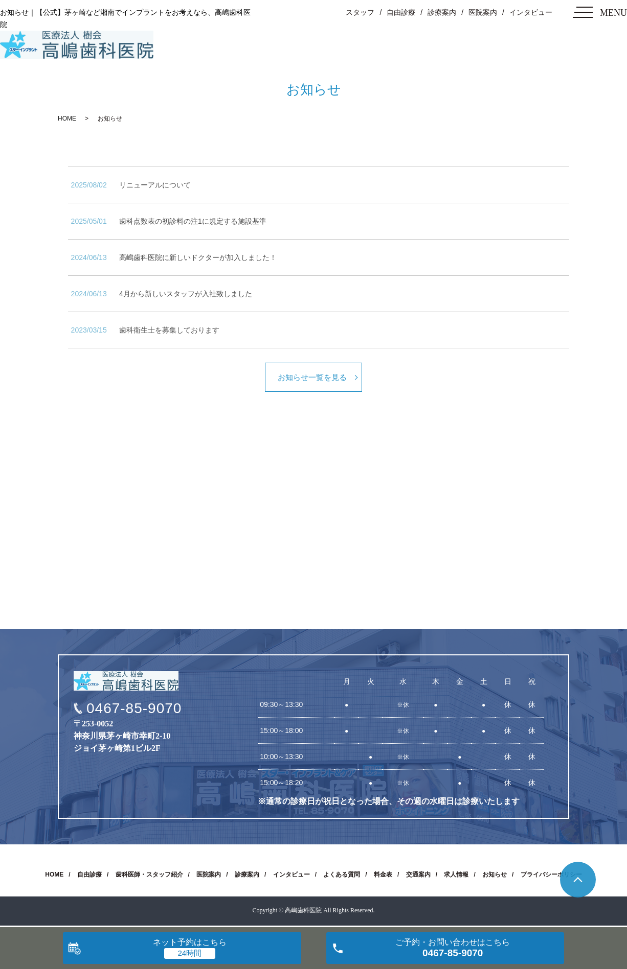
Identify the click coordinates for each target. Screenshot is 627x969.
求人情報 (456, 876)
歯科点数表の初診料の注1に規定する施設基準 (192, 221)
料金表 (383, 876)
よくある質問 (341, 876)
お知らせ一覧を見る (312, 377)
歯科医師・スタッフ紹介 (149, 876)
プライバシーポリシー (551, 876)
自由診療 (401, 12)
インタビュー (530, 12)
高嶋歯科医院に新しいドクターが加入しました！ (198, 257)
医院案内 (482, 12)
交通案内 (418, 876)
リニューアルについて (155, 185)
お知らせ (494, 876)
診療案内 (442, 12)
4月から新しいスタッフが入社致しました (185, 294)
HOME (67, 118)
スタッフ (360, 12)
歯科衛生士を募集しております (169, 330)
